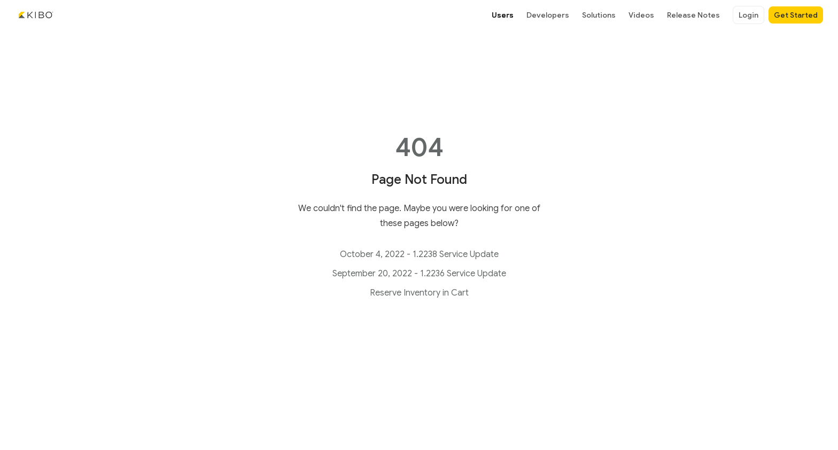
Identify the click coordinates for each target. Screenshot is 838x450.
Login (748, 15)
